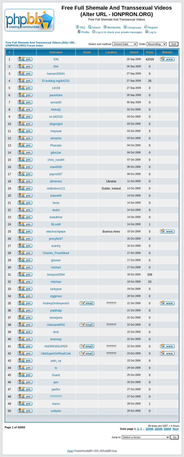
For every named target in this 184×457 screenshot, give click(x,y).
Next (176, 428)
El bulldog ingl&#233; (56, 81)
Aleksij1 (56, 109)
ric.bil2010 (56, 117)
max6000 (56, 167)
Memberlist (112, 27)
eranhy (55, 246)
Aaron (56, 404)
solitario (56, 411)
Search (94, 27)
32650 (167, 428)
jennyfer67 (56, 239)
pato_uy (56, 360)
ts (56, 368)
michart (56, 267)
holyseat (55, 131)
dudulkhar (55, 217)
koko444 (55, 195)
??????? (56, 396)
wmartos (55, 138)
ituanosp (55, 339)
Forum (70, 451)
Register (151, 27)
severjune (56, 317)
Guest (56, 375)
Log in (150, 32)
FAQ (80, 27)
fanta (56, 203)
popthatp (56, 310)
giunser (56, 260)
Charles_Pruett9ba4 (56, 253)
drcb (56, 332)
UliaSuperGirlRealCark (56, 353)
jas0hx (56, 389)
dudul (55, 210)
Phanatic (56, 145)
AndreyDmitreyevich (56, 303)
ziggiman (56, 296)
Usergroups (132, 27)
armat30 (56, 102)
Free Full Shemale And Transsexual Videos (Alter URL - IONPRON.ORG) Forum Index (41, 44)
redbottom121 (56, 188)
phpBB (89, 451)
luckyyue (56, 289)
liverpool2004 (56, 274)
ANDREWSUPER (56, 346)
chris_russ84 (56, 160)
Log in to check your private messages (117, 32)
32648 (149, 428)
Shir (55, 66)
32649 (158, 428)
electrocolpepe (56, 231)
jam (56, 382)
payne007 (55, 174)
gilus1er (56, 152)
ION (55, 59)
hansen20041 (56, 73)
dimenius (56, 181)
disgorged (55, 124)
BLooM (56, 224)
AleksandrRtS (56, 325)
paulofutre (55, 95)
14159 (56, 88)
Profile (83, 32)
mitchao (56, 282)
